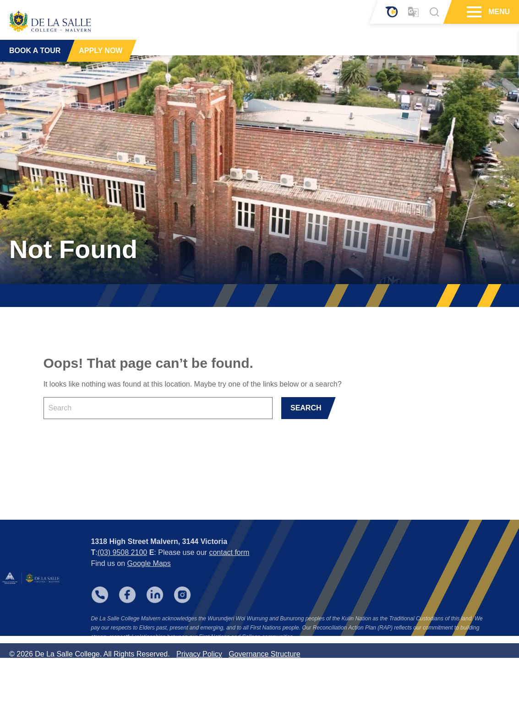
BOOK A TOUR (34, 50)
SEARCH (306, 408)
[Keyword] (158, 408)
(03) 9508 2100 (123, 566)
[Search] (434, 11)
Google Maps (149, 577)
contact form (229, 566)
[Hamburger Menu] (473, 12)
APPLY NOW (100, 50)
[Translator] (413, 12)
